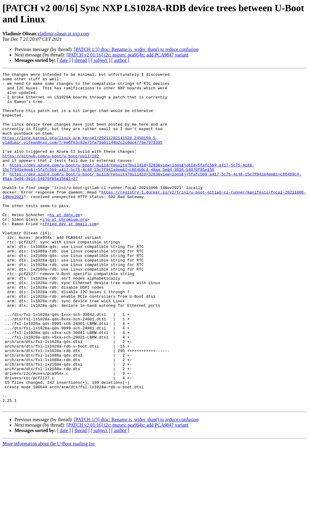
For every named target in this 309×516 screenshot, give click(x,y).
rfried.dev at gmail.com (70, 254)
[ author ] (120, 60)
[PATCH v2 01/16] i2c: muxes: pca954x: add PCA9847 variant (127, 54)
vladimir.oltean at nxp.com (63, 33)
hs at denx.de (64, 243)
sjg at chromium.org (65, 249)
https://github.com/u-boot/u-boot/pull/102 (50, 173)
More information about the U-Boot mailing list (48, 510)
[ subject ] (100, 60)
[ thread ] (81, 60)
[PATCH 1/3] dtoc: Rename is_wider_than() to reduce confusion (136, 49)
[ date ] (64, 60)
